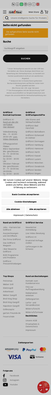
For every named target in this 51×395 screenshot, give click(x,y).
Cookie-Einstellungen (25, 201)
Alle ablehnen (13, 209)
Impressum (18, 215)
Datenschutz (31, 215)
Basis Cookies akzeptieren (25, 194)
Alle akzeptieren (37, 209)
